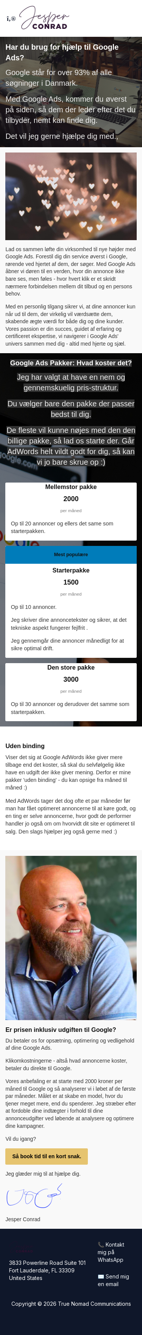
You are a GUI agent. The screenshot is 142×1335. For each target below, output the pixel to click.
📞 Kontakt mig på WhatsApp (111, 1252)
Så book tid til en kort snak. (46, 1156)
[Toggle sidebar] (10, 18)
